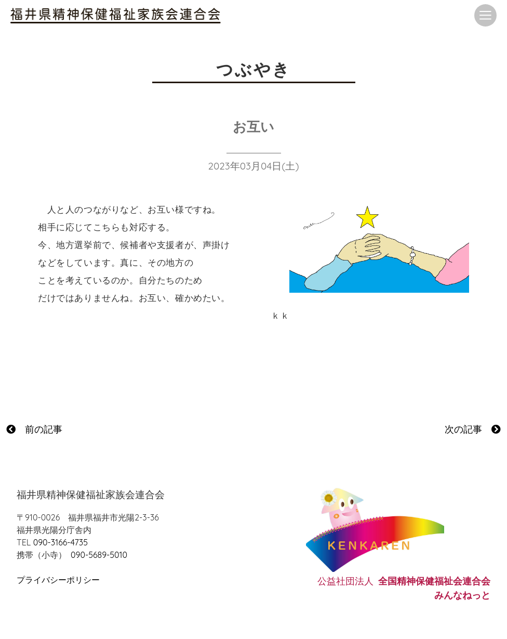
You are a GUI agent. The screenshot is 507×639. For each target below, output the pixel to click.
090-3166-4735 (60, 542)
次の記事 (473, 429)
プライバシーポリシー (58, 580)
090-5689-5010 (99, 555)
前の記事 (34, 429)
